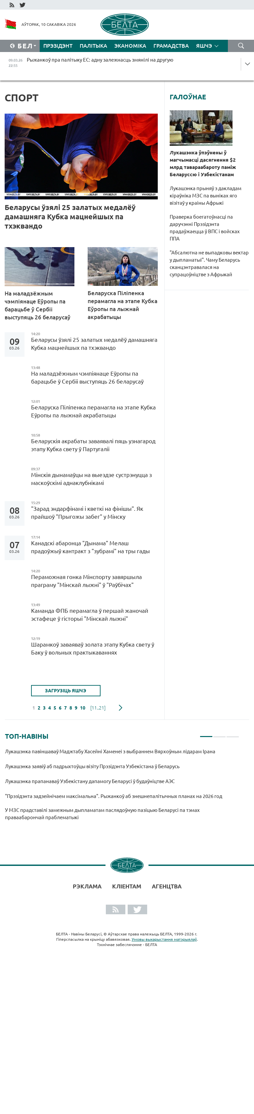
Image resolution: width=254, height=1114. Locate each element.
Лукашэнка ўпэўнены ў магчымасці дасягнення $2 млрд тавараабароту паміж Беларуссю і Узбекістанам (203, 163)
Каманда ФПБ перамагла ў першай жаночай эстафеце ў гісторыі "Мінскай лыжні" (89, 615)
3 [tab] (233, 733)
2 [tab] (219, 733)
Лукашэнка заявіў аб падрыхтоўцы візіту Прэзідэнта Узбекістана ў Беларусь (92, 766)
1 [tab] (206, 733)
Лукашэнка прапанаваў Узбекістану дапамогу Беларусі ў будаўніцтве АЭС (90, 781)
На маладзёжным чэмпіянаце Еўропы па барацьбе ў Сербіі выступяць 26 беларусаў (37, 305)
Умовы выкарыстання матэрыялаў (164, 939)
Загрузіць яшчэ (65, 690)
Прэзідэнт (57, 46)
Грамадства (171, 46)
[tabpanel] (122, 787)
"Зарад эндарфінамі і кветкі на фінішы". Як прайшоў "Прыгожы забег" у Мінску (87, 512)
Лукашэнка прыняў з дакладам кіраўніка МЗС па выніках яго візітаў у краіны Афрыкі (205, 196)
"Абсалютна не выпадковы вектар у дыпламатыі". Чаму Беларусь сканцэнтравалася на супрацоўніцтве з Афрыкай (209, 263)
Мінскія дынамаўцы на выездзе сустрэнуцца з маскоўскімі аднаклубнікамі (91, 479)
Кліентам (126, 886)
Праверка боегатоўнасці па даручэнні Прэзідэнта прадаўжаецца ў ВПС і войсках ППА (205, 227)
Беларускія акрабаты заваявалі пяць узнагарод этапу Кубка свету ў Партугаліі (93, 445)
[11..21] (98, 708)
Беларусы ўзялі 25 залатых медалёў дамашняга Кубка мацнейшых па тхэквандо (70, 216)
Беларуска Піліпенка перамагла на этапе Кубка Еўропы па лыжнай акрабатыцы (122, 305)
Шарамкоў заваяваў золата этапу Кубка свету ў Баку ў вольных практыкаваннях (92, 648)
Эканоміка (130, 46)
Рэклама (87, 886)
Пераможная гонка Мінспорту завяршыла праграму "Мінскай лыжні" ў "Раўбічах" (86, 581)
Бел (25, 46)
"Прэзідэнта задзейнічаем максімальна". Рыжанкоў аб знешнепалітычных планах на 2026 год (114, 796)
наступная (120, 708)
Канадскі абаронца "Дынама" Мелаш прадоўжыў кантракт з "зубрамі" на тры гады (90, 547)
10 (82, 708)
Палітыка (93, 46)
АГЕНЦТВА (167, 886)
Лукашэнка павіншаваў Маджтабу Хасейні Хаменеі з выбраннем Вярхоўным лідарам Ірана (110, 751)
